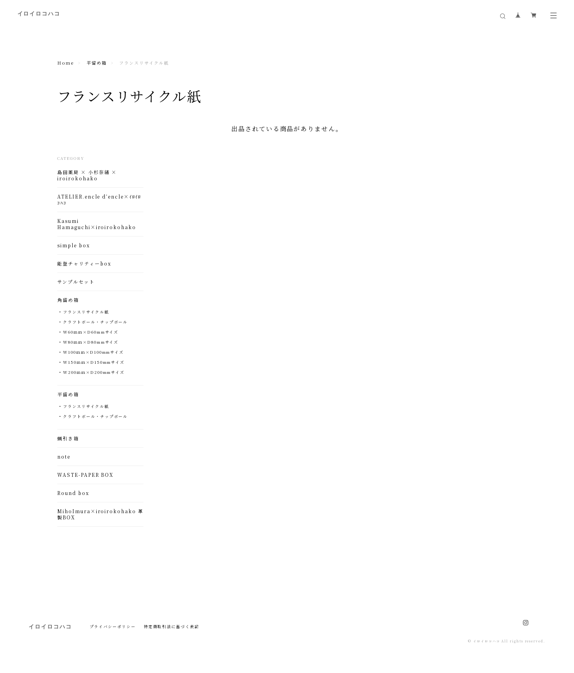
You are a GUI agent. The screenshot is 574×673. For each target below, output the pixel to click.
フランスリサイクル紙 (86, 312)
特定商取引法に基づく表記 (171, 626)
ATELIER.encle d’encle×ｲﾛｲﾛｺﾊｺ (99, 200)
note (63, 457)
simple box (73, 245)
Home (65, 63)
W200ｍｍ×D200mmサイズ (94, 372)
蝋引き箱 (68, 438)
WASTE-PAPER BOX (85, 475)
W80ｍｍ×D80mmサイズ (90, 342)
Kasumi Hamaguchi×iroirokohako (96, 224)
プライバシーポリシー (113, 626)
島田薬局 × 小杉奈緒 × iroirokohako (87, 175)
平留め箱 (97, 63)
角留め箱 (68, 300)
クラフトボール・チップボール (95, 322)
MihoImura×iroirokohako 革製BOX (100, 514)
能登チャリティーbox (84, 263)
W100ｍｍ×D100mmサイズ (93, 352)
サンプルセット (75, 282)
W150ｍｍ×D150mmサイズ (94, 362)
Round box (73, 493)
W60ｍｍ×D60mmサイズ (90, 332)
